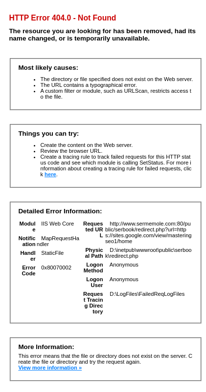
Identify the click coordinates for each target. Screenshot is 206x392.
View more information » (50, 368)
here (50, 174)
